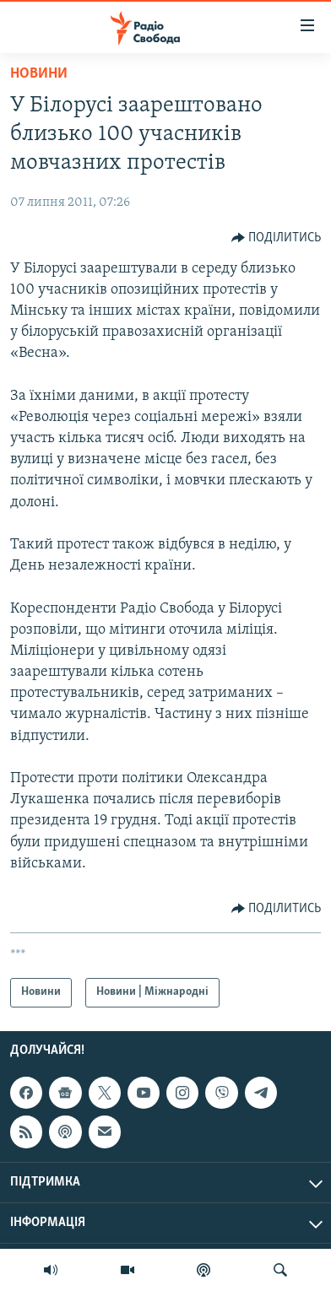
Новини (39, 74)
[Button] (276, 238)
